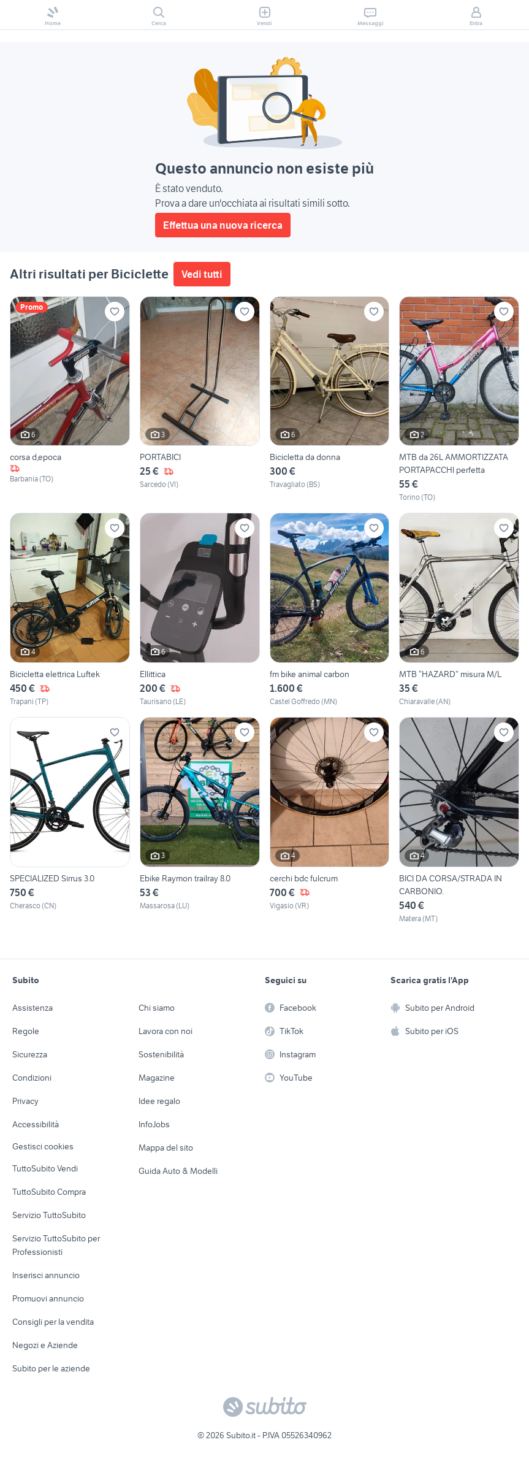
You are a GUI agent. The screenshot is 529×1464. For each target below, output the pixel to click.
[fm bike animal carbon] (330, 610)
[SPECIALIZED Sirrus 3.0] (70, 820)
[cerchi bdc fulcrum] (330, 820)
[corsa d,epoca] (70, 400)
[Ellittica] (200, 610)
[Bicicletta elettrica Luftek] (70, 610)
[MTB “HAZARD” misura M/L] (459, 610)
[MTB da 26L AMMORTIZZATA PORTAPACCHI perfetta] (459, 400)
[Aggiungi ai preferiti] (114, 311)
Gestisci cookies (43, 1146)
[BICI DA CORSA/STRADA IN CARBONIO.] (459, 820)
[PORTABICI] (200, 400)
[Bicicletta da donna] (330, 400)
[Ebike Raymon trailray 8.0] (200, 820)
